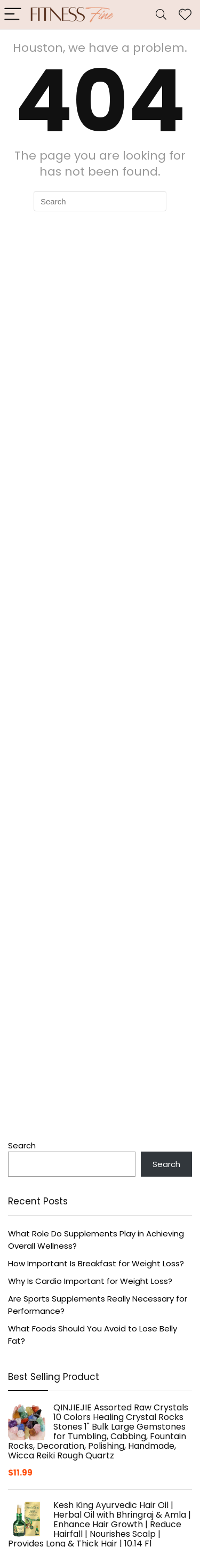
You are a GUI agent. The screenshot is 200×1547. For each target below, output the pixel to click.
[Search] (161, 15)
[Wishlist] (185, 14)
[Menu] (13, 15)
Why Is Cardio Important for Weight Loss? (90, 1281)
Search (22, 1145)
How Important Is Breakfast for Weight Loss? (96, 1263)
